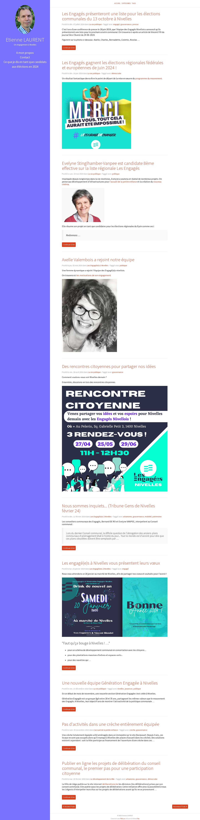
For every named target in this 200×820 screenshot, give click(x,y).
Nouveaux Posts (180, 806)
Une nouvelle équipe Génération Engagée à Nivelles (110, 683)
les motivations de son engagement (93, 275)
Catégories (126, 3)
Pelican (122, 819)
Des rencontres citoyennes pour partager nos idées (109, 366)
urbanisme (127, 516)
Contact (25, 57)
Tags (134, 3)
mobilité (148, 516)
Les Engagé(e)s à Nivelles (97, 265)
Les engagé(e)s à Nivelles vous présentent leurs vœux (111, 563)
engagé (116, 24)
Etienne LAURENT (25, 39)
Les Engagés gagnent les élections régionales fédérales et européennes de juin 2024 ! (112, 65)
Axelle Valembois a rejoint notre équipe (98, 259)
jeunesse (128, 688)
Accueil (117, 3)
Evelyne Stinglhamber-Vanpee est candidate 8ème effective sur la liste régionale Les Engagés (108, 165)
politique (115, 174)
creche (132, 730)
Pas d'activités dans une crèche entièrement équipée (110, 724)
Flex (138, 819)
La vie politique (95, 24)
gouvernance (126, 24)
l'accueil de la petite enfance (123, 181)
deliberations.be (110, 784)
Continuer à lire (69, 48)
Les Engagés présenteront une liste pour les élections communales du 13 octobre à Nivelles (111, 16)
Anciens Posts (69, 806)
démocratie (116, 73)
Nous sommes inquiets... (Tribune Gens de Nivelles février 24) (108, 508)
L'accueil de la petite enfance (106, 730)
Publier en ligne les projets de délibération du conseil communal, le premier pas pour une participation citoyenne (111, 768)
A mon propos (25, 53)
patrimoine (157, 516)
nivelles (121, 688)
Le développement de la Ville (102, 779)
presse (135, 24)
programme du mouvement (148, 78)
